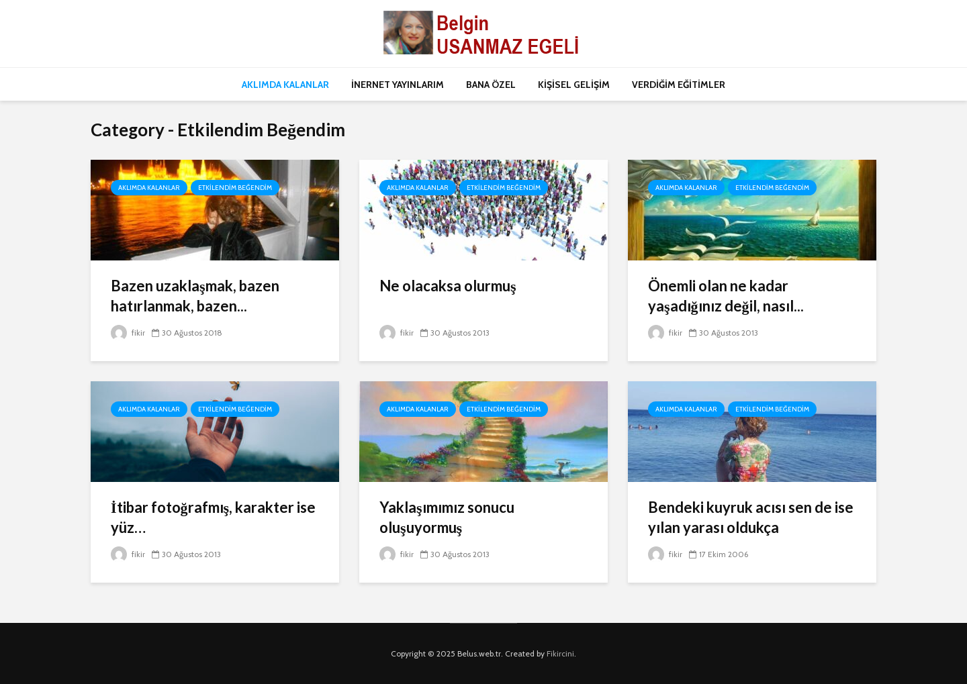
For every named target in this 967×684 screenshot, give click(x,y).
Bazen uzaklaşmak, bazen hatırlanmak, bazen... (195, 296)
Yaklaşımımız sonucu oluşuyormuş (446, 517)
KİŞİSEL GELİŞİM (574, 85)
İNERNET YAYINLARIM (397, 85)
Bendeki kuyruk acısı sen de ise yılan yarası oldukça (751, 517)
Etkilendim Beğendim (235, 187)
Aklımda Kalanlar (149, 187)
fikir (128, 333)
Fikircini (560, 653)
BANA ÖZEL (491, 85)
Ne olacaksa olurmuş (447, 286)
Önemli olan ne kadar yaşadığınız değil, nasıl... (726, 296)
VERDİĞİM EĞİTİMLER (678, 85)
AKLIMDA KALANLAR (285, 85)
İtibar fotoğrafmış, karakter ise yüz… (213, 517)
